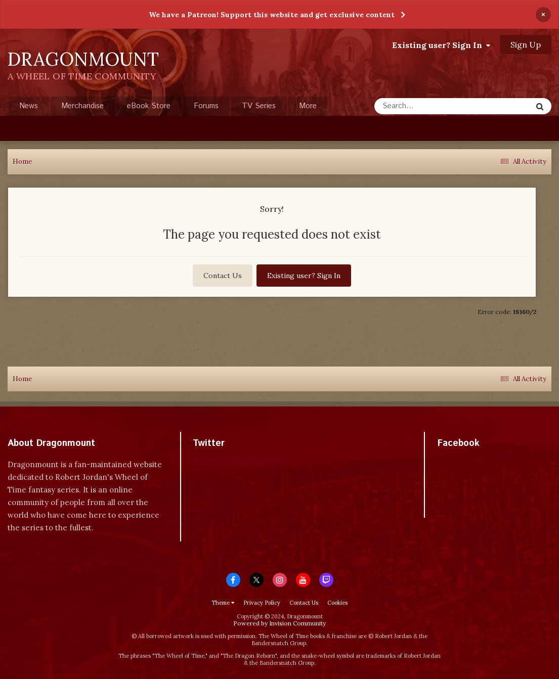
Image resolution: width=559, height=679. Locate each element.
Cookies (337, 602)
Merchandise (82, 106)
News (28, 106)
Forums (206, 106)
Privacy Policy (261, 602)
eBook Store (148, 106)
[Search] (426, 106)
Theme (222, 602)
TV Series (259, 106)
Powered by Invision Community (279, 623)
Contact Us (222, 275)
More (308, 106)
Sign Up (525, 44)
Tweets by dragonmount (237, 461)
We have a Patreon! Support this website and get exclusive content (272, 14)
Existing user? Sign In (441, 45)
